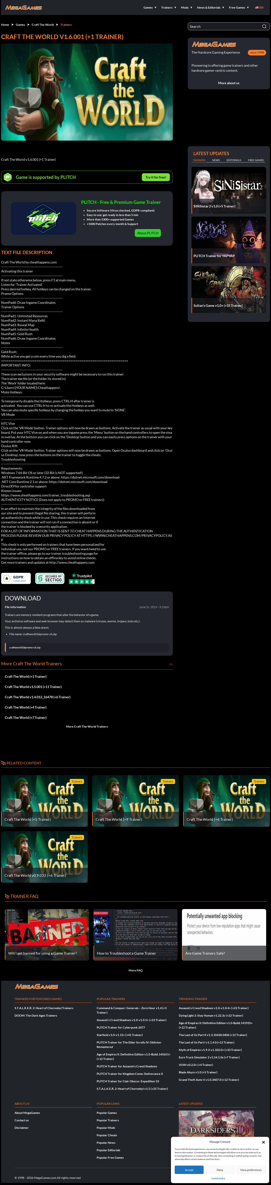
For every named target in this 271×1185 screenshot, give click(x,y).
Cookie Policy (218, 1178)
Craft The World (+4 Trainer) (25, 707)
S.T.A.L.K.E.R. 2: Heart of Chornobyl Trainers (44, 1008)
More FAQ (136, 970)
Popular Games (107, 1112)
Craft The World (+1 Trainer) (25, 676)
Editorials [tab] (234, 160)
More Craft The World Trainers (87, 726)
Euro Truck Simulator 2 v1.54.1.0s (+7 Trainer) (209, 1057)
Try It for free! (156, 177)
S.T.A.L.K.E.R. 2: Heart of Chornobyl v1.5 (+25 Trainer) (132, 1088)
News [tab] (216, 160)
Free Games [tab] (256, 160)
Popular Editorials (108, 1150)
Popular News (106, 1142)
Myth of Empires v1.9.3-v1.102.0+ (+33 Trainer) (210, 1050)
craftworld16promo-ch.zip (25, 647)
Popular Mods (106, 1127)
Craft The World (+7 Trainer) (25, 717)
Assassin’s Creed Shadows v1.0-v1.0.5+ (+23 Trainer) (131, 1020)
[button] (263, 1142)
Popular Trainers (108, 1120)
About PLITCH (147, 233)
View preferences (251, 1170)
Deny (220, 1170)
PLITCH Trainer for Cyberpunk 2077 (121, 1027)
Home (5, 24)
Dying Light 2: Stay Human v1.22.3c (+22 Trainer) (211, 1015)
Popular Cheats (107, 1135)
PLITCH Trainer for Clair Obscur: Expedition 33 (128, 1081)
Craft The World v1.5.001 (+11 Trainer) (33, 687)
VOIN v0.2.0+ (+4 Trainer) (196, 1064)
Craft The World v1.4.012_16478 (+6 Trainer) (37, 697)
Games (20, 24)
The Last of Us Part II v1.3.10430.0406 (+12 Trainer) (213, 1035)
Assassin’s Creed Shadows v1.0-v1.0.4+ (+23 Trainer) (214, 1008)
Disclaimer (22, 1127)
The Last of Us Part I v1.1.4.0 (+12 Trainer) (206, 1042)
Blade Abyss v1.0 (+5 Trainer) (198, 1072)
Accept (189, 1170)
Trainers (66, 24)
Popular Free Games (110, 1157)
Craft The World (43, 24)
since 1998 (257, 52)
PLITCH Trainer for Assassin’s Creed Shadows (127, 1066)
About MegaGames (27, 1112)
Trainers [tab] (199, 160)
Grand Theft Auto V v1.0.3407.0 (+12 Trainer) (209, 1079)
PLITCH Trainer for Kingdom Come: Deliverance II (130, 1073)
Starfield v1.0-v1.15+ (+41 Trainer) (120, 1035)
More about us (228, 83)
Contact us (22, 1120)
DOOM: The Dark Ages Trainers (36, 1015)
